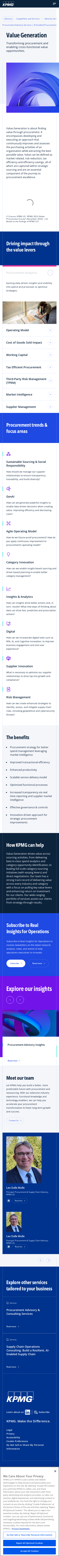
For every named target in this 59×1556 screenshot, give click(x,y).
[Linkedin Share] (27, 1412)
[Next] (20, 1000)
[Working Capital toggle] (50, 354)
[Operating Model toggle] (50, 330)
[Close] (55, 1471)
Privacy (10, 1433)
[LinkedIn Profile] (8, 1246)
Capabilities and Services (28, 18)
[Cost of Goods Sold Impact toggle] (50, 342)
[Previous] (10, 1000)
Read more (11, 1326)
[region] (29, 1511)
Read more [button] (37, 963)
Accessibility (13, 1437)
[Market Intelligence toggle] (50, 394)
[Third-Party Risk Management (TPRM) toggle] (50, 380)
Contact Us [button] (14, 1120)
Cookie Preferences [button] (17, 1441)
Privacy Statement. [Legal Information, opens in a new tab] (21, 1528)
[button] (54, 4)
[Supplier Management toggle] (50, 406)
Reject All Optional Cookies (29, 1543)
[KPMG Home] (8, 4)
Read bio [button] (18, 1200)
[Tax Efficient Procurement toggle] (50, 367)
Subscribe (42, 1412)
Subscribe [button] (14, 963)
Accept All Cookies (29, 1551)
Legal (9, 1429)
